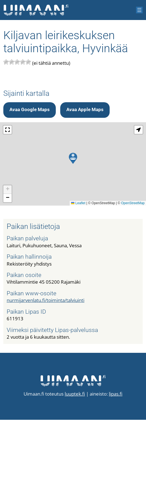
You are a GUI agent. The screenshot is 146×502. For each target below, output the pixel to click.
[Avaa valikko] (139, 10)
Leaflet (78, 285)
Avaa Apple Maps (85, 191)
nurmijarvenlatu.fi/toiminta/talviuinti (45, 382)
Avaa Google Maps (29, 191)
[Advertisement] (73, 119)
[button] (73, 240)
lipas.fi (115, 476)
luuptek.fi (75, 476)
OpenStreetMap (133, 285)
